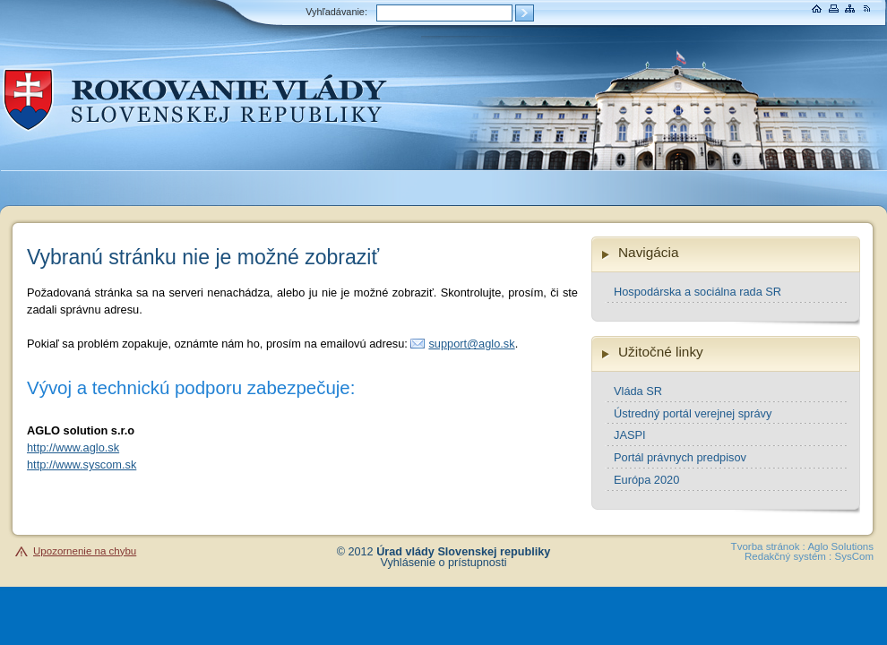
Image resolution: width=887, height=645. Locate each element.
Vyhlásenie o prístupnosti (444, 562)
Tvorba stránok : (768, 546)
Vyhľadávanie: (336, 11)
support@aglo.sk (471, 343)
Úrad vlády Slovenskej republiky (463, 552)
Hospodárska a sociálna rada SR (697, 291)
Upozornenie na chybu (84, 551)
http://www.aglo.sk (73, 447)
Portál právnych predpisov (680, 457)
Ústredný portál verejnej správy (692, 413)
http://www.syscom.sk (81, 464)
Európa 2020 (646, 479)
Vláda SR (638, 391)
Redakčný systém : (788, 556)
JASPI (630, 435)
